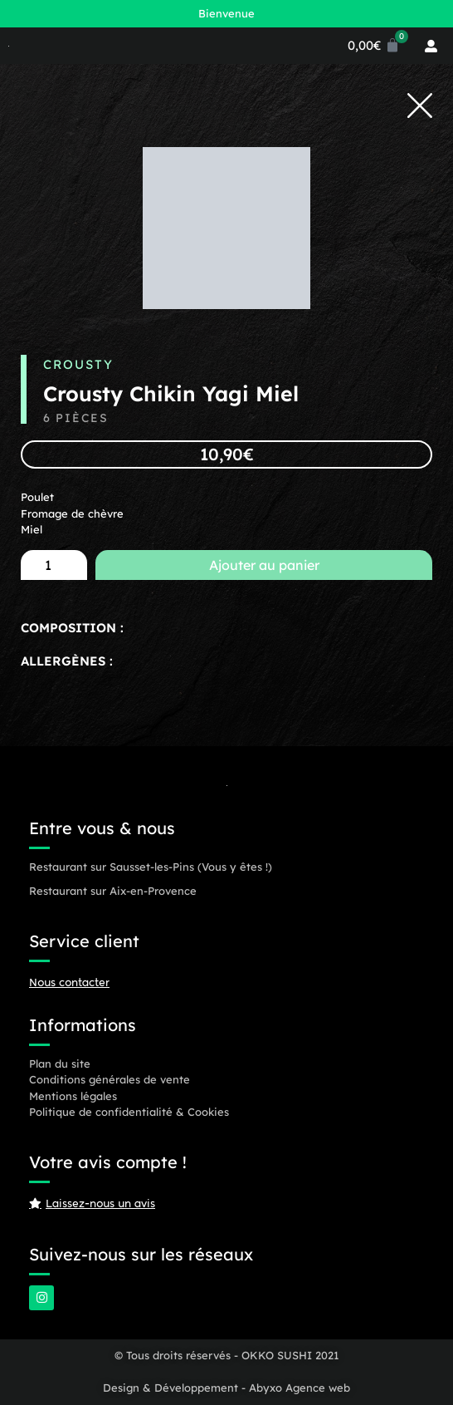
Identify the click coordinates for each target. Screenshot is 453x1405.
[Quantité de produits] (54, 565)
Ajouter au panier (264, 565)
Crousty (78, 364)
